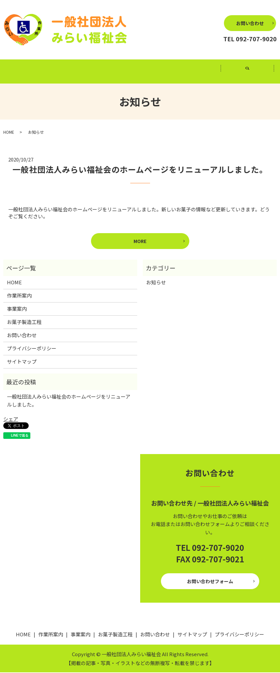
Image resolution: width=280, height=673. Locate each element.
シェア (10, 419)
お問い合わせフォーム (210, 582)
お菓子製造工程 (193, 71)
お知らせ (156, 283)
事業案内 (140, 71)
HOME (32, 71)
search (251, 75)
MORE (140, 241)
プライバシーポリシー (31, 349)
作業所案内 (86, 71)
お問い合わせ (250, 23)
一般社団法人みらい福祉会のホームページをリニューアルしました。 (140, 170)
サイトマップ (22, 362)
